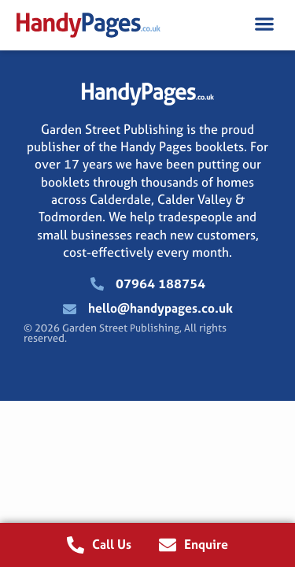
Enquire (206, 544)
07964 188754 (160, 283)
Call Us (111, 544)
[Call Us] (75, 545)
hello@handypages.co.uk (160, 308)
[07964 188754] (97, 284)
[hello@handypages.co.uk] (69, 309)
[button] (264, 23)
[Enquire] (167, 545)
